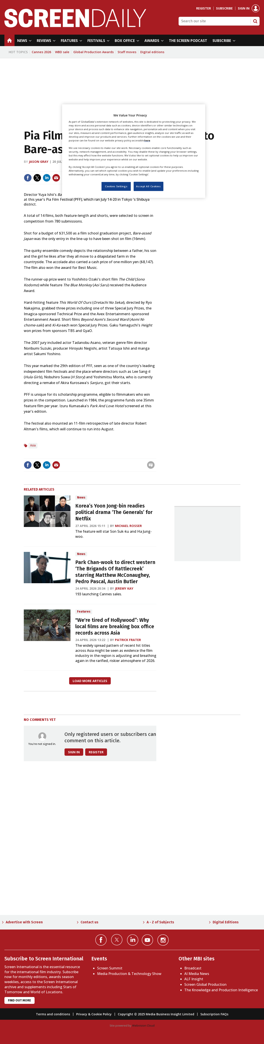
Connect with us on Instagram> (163, 940)
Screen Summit (109, 968)
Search (255, 21)
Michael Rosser (128, 526)
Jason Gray (38, 161)
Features (83, 611)
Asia (33, 445)
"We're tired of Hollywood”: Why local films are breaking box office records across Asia (114, 626)
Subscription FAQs (214, 1014)
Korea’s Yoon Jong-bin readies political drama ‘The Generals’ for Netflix (114, 512)
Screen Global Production (205, 984)
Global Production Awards (93, 52)
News (81, 497)
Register (203, 8)
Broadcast (192, 968)
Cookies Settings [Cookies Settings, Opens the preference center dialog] (116, 186)
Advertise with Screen (24, 922)
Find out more (19, 1000)
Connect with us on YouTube (147, 940)
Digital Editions (226, 922)
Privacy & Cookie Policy (94, 1014)
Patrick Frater (128, 640)
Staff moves (127, 52)
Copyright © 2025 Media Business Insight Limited (156, 1014)
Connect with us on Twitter (117, 940)
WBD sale (62, 52)
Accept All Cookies (148, 186)
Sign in (243, 8)
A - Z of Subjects (160, 922)
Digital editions (152, 52)
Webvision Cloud (143, 1025)
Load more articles (90, 681)
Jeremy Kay (124, 588)
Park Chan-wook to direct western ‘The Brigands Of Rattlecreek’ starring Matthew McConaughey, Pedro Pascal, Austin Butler (115, 571)
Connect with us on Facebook (101, 940)
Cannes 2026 (41, 52)
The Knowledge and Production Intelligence (221, 990)
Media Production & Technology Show (129, 973)
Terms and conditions (53, 1014)
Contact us (89, 922)
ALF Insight (193, 979)
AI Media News (196, 973)
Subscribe (224, 8)
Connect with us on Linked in (132, 940)
